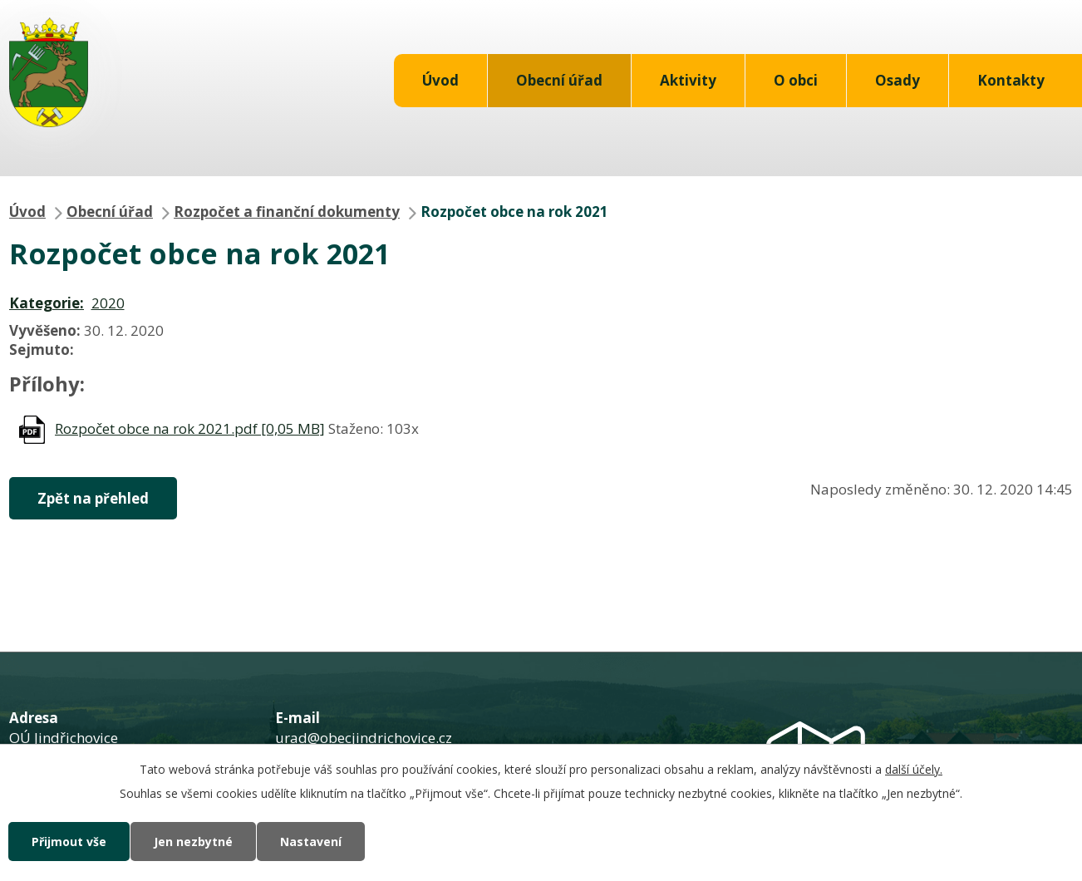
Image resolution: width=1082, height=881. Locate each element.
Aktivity (688, 80)
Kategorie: (46, 303)
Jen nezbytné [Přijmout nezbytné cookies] (193, 841)
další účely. (913, 769)
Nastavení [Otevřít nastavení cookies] (311, 841)
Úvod (440, 80)
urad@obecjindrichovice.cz (363, 737)
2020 (108, 303)
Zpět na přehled (93, 498)
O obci (796, 80)
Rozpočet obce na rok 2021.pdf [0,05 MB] (190, 428)
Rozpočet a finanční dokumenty (287, 211)
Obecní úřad (559, 80)
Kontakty (1011, 80)
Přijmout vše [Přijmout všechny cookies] (69, 841)
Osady (897, 80)
